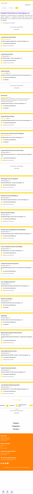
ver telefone (6, 79)
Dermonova (4, 95)
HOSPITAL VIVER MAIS (6, 299)
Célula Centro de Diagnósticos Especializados (13, 229)
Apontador (4, 7)
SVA (1, 446)
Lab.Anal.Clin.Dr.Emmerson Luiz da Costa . (12, 150)
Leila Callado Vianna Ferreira (9, 351)
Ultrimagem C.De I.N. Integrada (9, 179)
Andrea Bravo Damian (7, 54)
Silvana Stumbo (5, 71)
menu (3, 492)
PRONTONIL (4, 316)
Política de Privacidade (5, 453)
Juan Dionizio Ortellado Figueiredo (10, 385)
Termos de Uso (4, 440)
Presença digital (4, 448)
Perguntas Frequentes (5, 439)
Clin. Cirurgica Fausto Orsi (8, 282)
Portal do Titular (4, 454)
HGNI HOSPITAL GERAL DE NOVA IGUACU (11, 333)
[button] (15, 409)
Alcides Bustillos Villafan (7, 116)
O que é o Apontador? (5, 437)
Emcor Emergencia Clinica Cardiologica (12, 246)
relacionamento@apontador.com (8, 459)
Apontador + (3, 445)
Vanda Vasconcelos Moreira (8, 368)
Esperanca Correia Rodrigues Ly (9, 195)
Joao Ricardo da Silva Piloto (8, 37)
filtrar (7, 492)
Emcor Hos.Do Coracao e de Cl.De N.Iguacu (12, 133)
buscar (11, 492)
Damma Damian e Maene (8, 212)
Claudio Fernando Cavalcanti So (9, 263)
